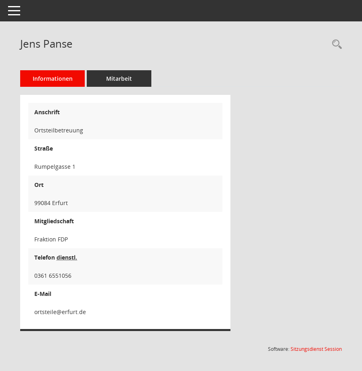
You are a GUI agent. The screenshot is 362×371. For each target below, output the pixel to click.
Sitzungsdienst (316, 349)
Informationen (53, 78)
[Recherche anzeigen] (335, 44)
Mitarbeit (119, 78)
